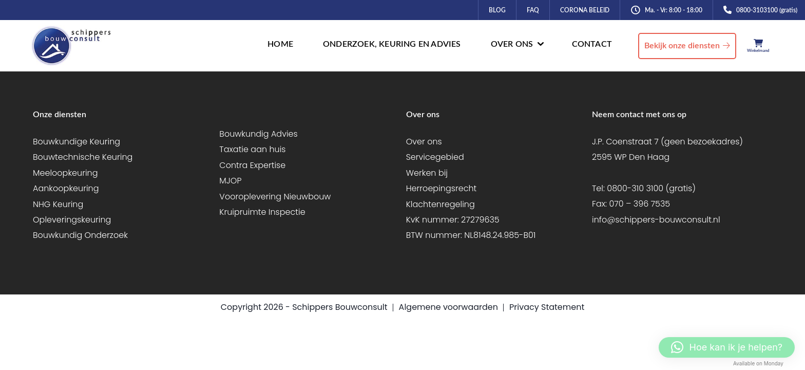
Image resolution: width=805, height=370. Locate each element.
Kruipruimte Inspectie (262, 212)
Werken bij (427, 173)
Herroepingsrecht (441, 188)
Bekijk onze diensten (682, 46)
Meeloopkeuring (65, 173)
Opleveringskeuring (72, 220)
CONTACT (592, 44)
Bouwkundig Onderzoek (80, 235)
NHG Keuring (58, 204)
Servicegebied (435, 157)
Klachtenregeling (440, 204)
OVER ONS (512, 44)
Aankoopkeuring (66, 188)
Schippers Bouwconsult (339, 307)
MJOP (230, 181)
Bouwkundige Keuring (76, 141)
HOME (280, 44)
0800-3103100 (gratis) (766, 10)
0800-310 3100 (635, 188)
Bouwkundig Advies (258, 134)
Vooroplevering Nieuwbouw (275, 196)
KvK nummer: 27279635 (453, 220)
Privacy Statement (546, 307)
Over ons (424, 141)
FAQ (533, 10)
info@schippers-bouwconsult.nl (656, 220)
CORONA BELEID (584, 10)
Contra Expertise (252, 165)
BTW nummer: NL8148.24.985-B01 (471, 235)
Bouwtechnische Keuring (82, 157)
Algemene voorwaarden (448, 307)
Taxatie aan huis (252, 149)
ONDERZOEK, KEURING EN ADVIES (392, 44)
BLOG (497, 10)
